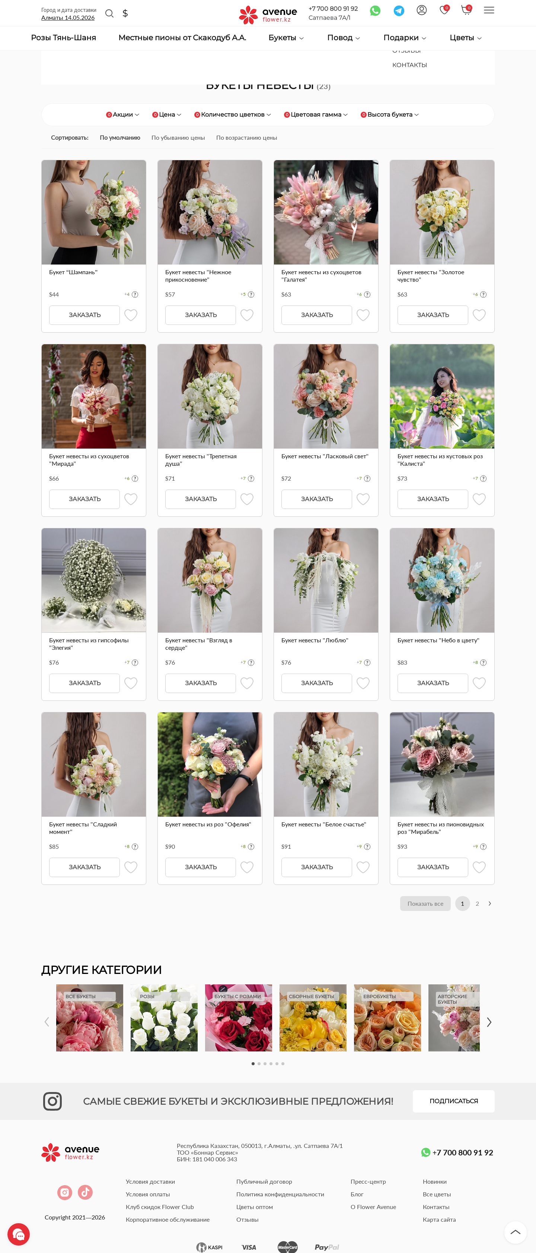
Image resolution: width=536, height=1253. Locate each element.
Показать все (416, 904)
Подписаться (454, 1102)
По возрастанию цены (246, 137)
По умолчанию (120, 137)
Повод (344, 38)
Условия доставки (150, 1182)
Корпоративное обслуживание (168, 1220)
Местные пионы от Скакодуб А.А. (182, 38)
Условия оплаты (148, 1195)
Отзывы (247, 1220)
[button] (253, 1065)
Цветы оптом (254, 1208)
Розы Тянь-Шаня (63, 38)
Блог (357, 1195)
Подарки (405, 38)
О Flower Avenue (373, 1208)
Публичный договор (264, 1182)
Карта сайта (439, 1220)
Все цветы (437, 1195)
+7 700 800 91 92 (333, 8)
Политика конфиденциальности (280, 1195)
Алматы (68, 17)
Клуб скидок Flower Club (160, 1208)
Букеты (286, 38)
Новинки (435, 1182)
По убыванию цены (178, 137)
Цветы (466, 38)
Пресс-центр (368, 1182)
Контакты (436, 1208)
